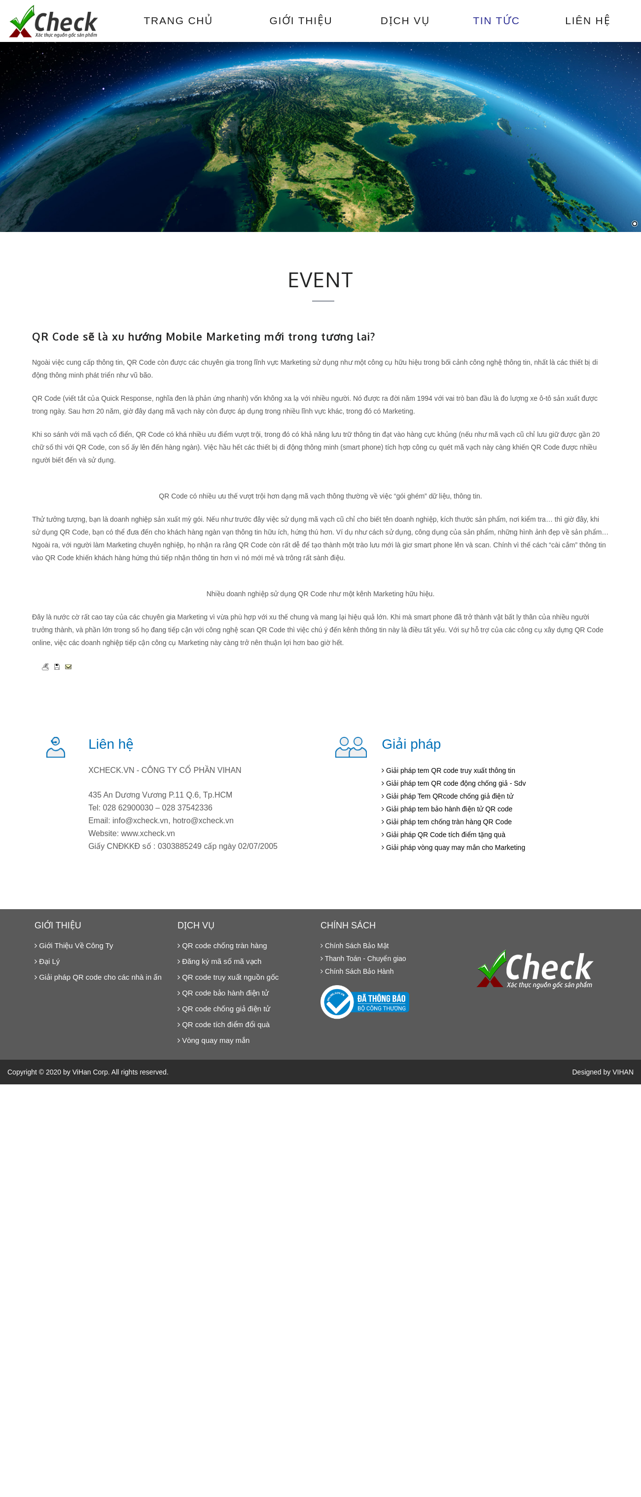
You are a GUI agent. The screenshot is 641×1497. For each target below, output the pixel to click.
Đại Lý (47, 961)
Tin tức (496, 20)
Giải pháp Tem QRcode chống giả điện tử (447, 796)
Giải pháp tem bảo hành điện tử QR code (447, 809)
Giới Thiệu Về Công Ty (74, 945)
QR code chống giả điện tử (224, 1008)
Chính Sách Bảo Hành (356, 971)
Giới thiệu (300, 20)
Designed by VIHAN (603, 1072)
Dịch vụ (405, 20)
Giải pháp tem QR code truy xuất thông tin (448, 770)
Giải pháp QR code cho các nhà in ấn (98, 977)
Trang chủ (178, 20)
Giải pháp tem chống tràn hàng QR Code (447, 822)
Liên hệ (587, 20)
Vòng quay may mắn (213, 1040)
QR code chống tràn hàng (222, 945)
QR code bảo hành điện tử (223, 993)
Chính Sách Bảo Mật (354, 946)
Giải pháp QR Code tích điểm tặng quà (443, 835)
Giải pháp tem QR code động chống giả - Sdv (454, 783)
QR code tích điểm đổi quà (224, 1024)
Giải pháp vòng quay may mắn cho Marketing (453, 847)
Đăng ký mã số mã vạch (219, 961)
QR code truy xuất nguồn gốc (228, 977)
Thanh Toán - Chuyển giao (363, 958)
